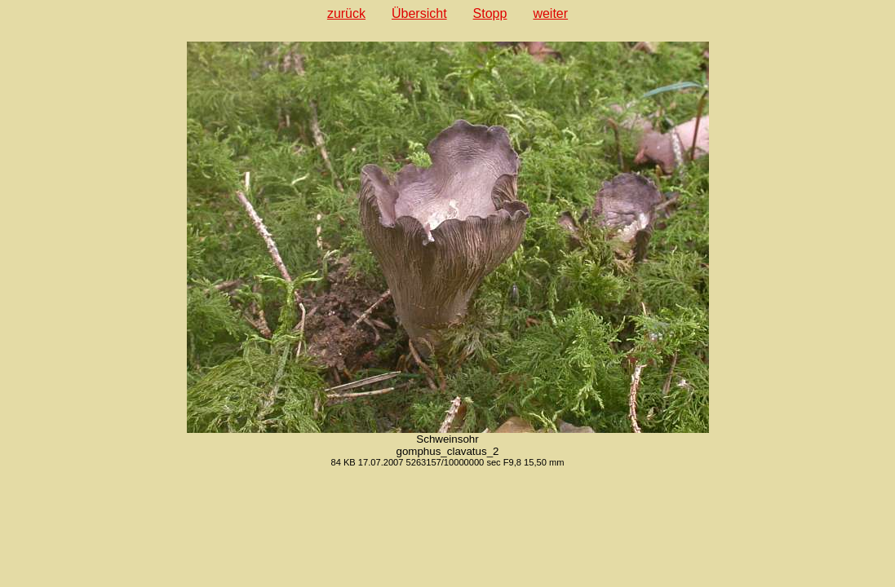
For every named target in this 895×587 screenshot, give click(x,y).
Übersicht (419, 13)
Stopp (490, 13)
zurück (346, 13)
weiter (550, 13)
